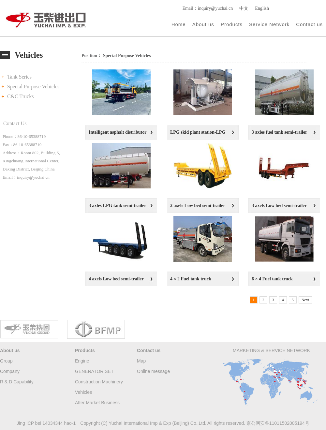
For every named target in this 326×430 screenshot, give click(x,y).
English (262, 8)
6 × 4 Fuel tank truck (272, 278)
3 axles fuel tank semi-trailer (279, 132)
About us (203, 24)
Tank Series (19, 77)
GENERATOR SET (94, 371)
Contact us (309, 24)
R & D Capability (17, 381)
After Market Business (97, 402)
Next (305, 300)
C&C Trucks (20, 96)
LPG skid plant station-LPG (197, 132)
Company (10, 371)
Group (6, 360)
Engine (82, 360)
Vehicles (83, 392)
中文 (243, 8)
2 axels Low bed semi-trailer (197, 205)
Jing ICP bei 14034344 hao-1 (46, 423)
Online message (153, 371)
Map (141, 360)
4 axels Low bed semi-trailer (116, 278)
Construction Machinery (99, 381)
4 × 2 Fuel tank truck (190, 278)
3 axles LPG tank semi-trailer (117, 205)
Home (178, 24)
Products (232, 24)
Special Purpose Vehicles (33, 86)
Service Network (269, 24)
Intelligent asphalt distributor (117, 132)
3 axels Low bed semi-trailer (279, 205)
